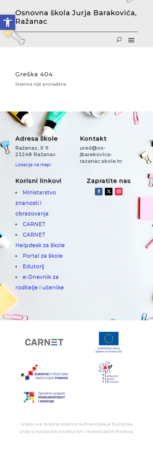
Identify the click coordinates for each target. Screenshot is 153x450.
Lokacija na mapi (33, 164)
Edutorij (33, 266)
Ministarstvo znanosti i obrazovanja (35, 203)
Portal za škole (43, 256)
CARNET (34, 224)
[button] (7, 22)
